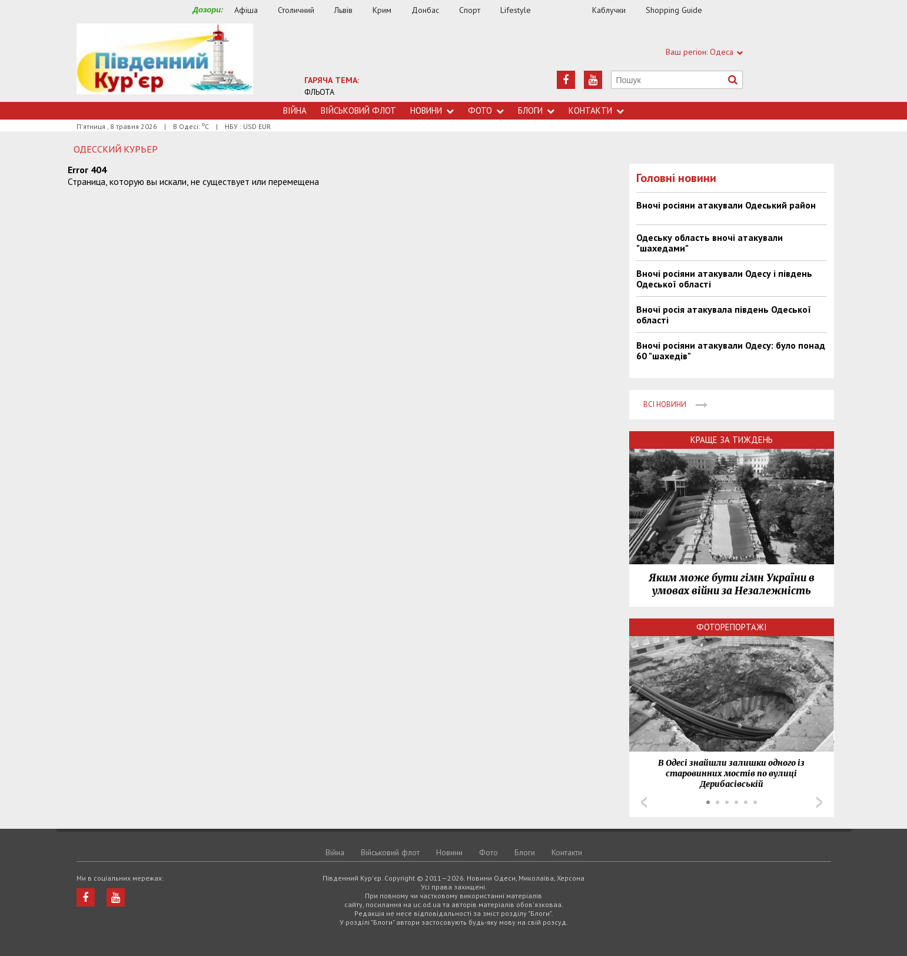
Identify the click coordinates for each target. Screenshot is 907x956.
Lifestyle (515, 10)
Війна (295, 110)
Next (819, 802)
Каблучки (609, 10)
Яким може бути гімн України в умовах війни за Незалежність (732, 584)
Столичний (296, 10)
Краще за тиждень (731, 439)
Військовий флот (358, 110)
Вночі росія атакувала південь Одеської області (723, 314)
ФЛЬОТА (319, 92)
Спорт (469, 10)
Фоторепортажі (731, 627)
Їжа (567, 10)
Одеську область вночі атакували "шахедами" (709, 242)
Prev (644, 802)
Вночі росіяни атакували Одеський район (726, 205)
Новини (432, 110)
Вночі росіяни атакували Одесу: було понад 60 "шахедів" (730, 350)
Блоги (536, 110)
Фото (486, 110)
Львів (343, 10)
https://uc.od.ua (165, 63)
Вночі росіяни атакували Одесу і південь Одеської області (724, 278)
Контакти (596, 110)
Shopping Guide (674, 10)
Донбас (425, 10)
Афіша (246, 10)
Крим (382, 10)
